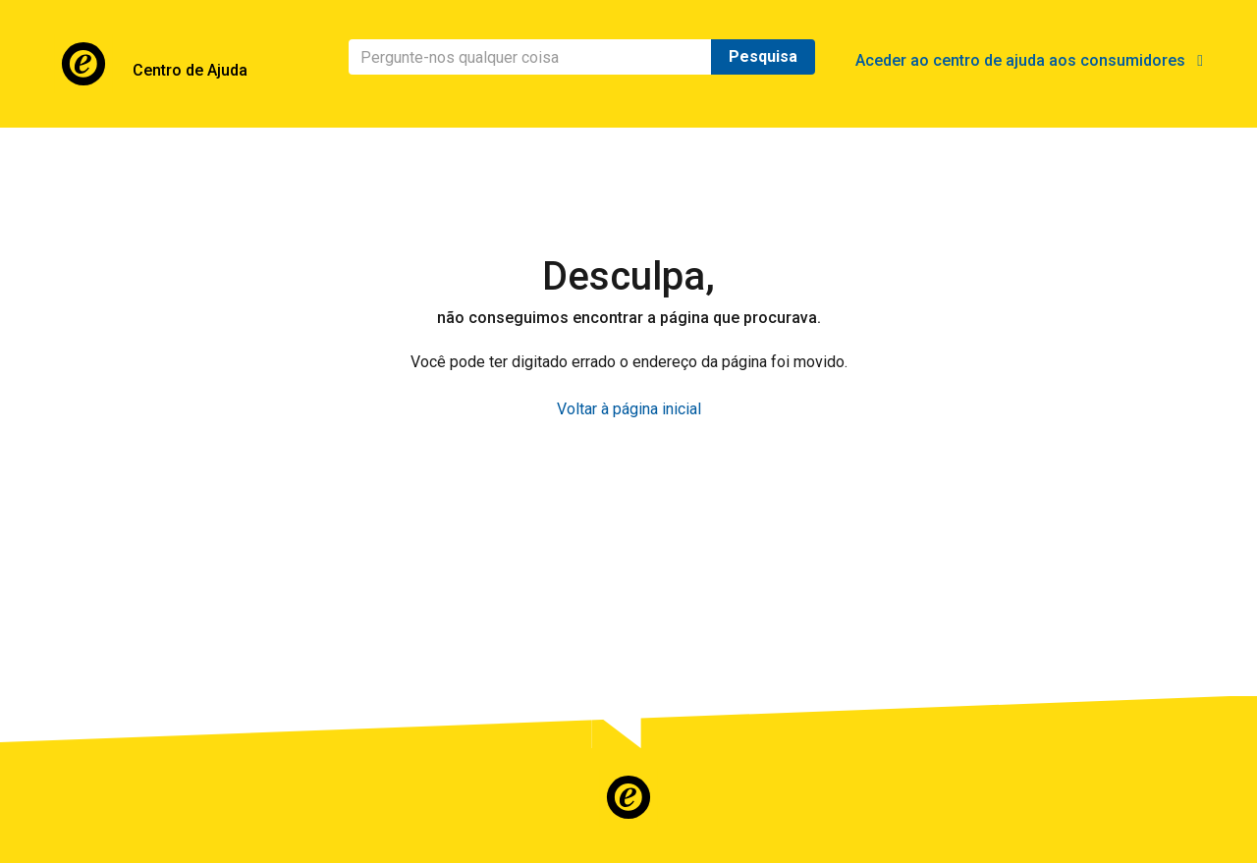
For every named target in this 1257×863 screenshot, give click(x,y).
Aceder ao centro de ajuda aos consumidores (1029, 60)
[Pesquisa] (530, 57)
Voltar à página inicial (629, 409)
